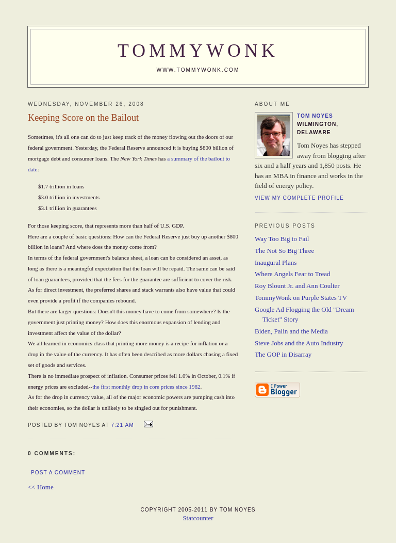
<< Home (41, 487)
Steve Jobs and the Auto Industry (299, 343)
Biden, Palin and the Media (291, 331)
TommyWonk (198, 50)
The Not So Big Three (284, 250)
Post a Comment (58, 472)
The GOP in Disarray (283, 354)
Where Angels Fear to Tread (293, 274)
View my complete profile (299, 198)
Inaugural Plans (275, 262)
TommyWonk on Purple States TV (301, 297)
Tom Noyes (315, 116)
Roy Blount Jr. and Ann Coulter (297, 286)
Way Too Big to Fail (282, 239)
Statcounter (198, 518)
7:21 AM (122, 425)
